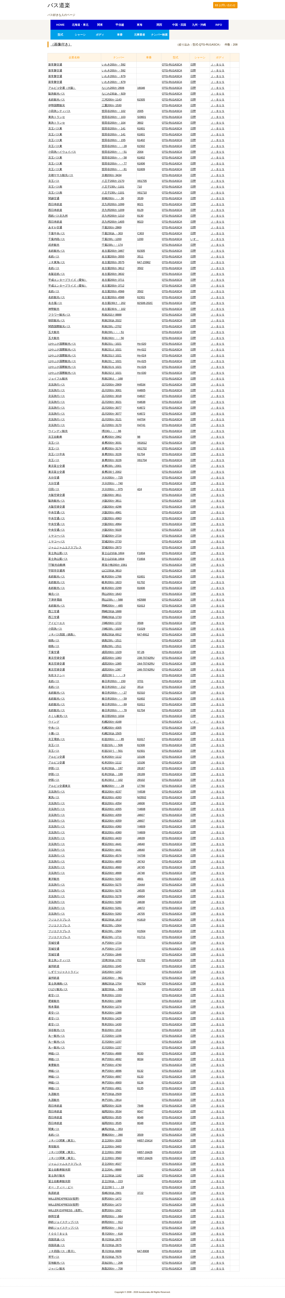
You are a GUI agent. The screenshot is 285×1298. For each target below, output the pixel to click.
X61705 (142, 180)
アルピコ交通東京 (59, 785)
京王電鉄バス (56, 739)
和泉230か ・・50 (113, 338)
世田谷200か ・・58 (114, 157)
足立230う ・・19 (113, 1187)
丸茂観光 (53, 1094)
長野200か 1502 (112, 1210)
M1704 (141, 983)
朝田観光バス (56, 320)
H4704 (141, 419)
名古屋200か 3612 (113, 268)
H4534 (141, 384)
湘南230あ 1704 (112, 983)
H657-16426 (144, 1152)
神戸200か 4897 (112, 1076)
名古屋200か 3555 (113, 256)
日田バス (53, 489)
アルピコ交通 (56, 756)
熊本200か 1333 (112, 995)
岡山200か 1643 (112, 593)
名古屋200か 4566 (113, 291)
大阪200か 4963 (112, 518)
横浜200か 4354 (112, 803)
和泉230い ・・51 (113, 332)
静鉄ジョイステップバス (63, 1222)
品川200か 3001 (112, 390)
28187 (141, 768)
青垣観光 (53, 1146)
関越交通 (53, 198)
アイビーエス (56, 623)
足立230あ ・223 (112, 1181)
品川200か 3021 (112, 402)
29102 (141, 779)
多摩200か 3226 (112, 454)
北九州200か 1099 (113, 204)
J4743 (141, 861)
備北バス (53, 593)
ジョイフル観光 (58, 378)
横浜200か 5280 (112, 902)
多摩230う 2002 (112, 471)
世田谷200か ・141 (114, 128)
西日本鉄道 (55, 204)
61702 (141, 582)
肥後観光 (53, 1001)
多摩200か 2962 (112, 436)
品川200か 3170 (112, 425)
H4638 (141, 402)
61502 (141, 146)
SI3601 (141, 117)
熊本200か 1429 (112, 1018)
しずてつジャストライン (63, 971)
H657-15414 (144, 1140)
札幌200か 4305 (112, 727)
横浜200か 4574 (112, 855)
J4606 (141, 803)
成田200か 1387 (112, 669)
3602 (140, 122)
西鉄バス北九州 (58, 215)
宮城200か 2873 (112, 547)
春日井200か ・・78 (114, 710)
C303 (140, 233)
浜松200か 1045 (112, 966)
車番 (120, 34)
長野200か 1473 (112, 1204)
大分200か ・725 (112, 477)
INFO (218, 24)
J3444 (141, 884)
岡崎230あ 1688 (112, 611)
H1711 (141, 937)
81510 (141, 692)
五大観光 (53, 332)
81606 (141, 588)
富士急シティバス (59, 960)
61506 (141, 745)
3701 (140, 681)
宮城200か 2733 (112, 541)
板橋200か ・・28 (113, 785)
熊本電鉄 (53, 1006)
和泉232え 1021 (112, 372)
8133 (140, 1076)
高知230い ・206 (112, 1262)
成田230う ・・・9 (113, 675)
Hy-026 (141, 366)
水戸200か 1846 (112, 954)
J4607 (141, 815)
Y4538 (141, 791)
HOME (60, 24)
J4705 (141, 913)
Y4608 (141, 809)
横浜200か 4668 (112, 873)
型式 (60, 34)
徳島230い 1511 (112, 640)
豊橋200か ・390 (112, 1134)
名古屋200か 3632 (113, 273)
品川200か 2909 (112, 384)
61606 (141, 163)
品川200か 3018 (112, 396)
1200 (140, 239)
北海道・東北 (80, 24)
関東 (100, 24)
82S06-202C (145, 303)
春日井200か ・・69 (114, 704)
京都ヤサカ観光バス (60, 175)
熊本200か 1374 (112, 1006)
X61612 (142, 442)
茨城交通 (53, 942)
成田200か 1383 (112, 657)
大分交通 (53, 477)
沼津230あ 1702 (112, 960)
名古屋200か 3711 (113, 279)
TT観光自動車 (57, 564)
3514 (140, 686)
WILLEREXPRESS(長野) (63, 1198)
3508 (140, 623)
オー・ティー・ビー (60, 1187)
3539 (140, 198)
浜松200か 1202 (112, 971)
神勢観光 (53, 308)
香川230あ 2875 (112, 1239)
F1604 (141, 553)
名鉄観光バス (56, 99)
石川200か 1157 (112, 1041)
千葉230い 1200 (112, 239)
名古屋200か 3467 (113, 250)
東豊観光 (53, 1064)
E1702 (141, 960)
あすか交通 (55, 227)
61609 (141, 169)
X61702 (142, 448)
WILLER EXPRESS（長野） (66, 1210)
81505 (141, 250)
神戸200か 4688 (112, 1053)
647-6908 (143, 1251)
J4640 (141, 844)
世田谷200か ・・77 (114, 163)
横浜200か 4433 (112, 838)
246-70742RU (145, 669)
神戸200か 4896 (112, 1070)
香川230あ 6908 (112, 1251)
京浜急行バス (56, 384)
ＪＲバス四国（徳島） (62, 634)
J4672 (141, 908)
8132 (140, 1070)
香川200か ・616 (112, 1233)
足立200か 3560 (112, 1152)
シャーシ (80, 34)
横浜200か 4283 (112, 797)
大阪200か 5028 (112, 529)
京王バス (53, 180)
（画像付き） (61, 44)
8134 (140, 1082)
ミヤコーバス (56, 535)
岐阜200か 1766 (112, 576)
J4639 (141, 838)
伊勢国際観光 (56, 105)
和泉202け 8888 (112, 314)
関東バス (53, 1129)
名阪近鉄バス (56, 273)
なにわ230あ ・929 (114, 93)
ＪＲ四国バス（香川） (62, 1251)
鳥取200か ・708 (112, 1268)
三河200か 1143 (112, 99)
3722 (140, 1193)
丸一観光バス (56, 1035)
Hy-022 (141, 349)
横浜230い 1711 (112, 937)
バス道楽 (59, 5)
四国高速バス (56, 1239)
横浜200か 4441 (112, 844)
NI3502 (141, 797)
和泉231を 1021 (112, 366)
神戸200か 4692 (112, 1059)
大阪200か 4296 (112, 506)
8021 (140, 204)
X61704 (142, 460)
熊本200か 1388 (112, 1012)
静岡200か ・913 (112, 1227)
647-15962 (143, 262)
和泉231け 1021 (112, 355)
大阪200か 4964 (112, 524)
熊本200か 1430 (112, 1024)
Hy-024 (141, 355)
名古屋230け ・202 (114, 303)
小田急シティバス (59, 111)
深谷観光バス (56, 1030)
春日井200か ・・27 (114, 692)
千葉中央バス (56, 233)
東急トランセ (56, 117)
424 (139, 489)
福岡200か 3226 (112, 1105)
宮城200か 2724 (112, 535)
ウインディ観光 (58, 431)
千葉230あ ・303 (112, 233)
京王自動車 (55, 436)
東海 (139, 24)
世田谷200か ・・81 (114, 169)
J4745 (141, 867)
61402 (141, 140)
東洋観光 (53, 878)
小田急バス (55, 628)
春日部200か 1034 (113, 716)
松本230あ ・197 (112, 768)
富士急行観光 (56, 1175)
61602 (141, 157)
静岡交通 (53, 1216)
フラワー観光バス (59, 314)
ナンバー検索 (159, 34)
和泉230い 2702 (112, 326)
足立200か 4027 (112, 1163)
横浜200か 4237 (112, 791)
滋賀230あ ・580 (112, 989)
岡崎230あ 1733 (112, 617)
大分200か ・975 (112, 489)
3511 (140, 256)
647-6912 (143, 634)
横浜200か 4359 (112, 815)
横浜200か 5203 (112, 878)
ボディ (100, 34)
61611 (141, 704)
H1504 (141, 931)
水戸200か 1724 (112, 942)
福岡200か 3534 (112, 1111)
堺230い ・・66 (111, 431)
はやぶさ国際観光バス (62, 343)
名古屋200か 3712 (113, 285)
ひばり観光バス (58, 989)
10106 (141, 756)
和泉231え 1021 (112, 349)
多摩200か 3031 (112, 442)
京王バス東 (55, 128)
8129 (140, 210)
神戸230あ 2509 (112, 1094)
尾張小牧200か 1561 (114, 564)
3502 (140, 268)
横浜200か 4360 (112, 826)
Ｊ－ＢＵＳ (217, 64)
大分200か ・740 (112, 483)
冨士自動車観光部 (59, 1169)
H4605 (141, 390)
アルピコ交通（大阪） (62, 87)
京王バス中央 (56, 454)
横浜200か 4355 (112, 809)
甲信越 (120, 24)
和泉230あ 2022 (112, 320)
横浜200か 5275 (112, 884)
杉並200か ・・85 (113, 739)
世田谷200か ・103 (114, 117)
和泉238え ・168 (112, 378)
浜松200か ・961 (112, 977)
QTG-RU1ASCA (172, 64)
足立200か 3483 (112, 1146)
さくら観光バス (58, 716)
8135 (140, 1088)
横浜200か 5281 (112, 908)
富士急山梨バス (58, 553)
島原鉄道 (53, 1193)
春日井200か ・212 (114, 686)
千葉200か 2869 (112, 227)
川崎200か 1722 (112, 623)
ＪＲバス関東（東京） (62, 1140)
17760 (141, 785)
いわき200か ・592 (114, 64)
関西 (159, 24)
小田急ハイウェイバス (62, 151)
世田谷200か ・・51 (114, 151)
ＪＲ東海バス (56, 262)
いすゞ (194, 239)
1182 (140, 1175)
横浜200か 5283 (112, 913)
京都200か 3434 (112, 175)
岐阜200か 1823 (112, 582)
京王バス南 (55, 186)
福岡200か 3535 (112, 1117)
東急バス (53, 797)
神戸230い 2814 (112, 1099)
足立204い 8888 (112, 1169)
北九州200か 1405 (113, 221)
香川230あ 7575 (112, 1256)
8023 (140, 221)
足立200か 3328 (112, 1140)
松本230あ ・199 (112, 774)
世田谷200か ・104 (114, 122)
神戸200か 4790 (112, 1064)
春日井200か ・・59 (114, 698)
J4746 (141, 873)
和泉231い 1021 (112, 343)
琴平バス (53, 1256)
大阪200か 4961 (112, 512)
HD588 (141, 599)
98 (138, 436)
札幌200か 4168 (112, 721)
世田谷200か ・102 (114, 111)
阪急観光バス (56, 93)
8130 (140, 215)
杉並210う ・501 (112, 750)
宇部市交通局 (56, 570)
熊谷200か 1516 (112, 1030)
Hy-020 (141, 343)
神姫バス (53, 1053)
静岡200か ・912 (112, 1222)
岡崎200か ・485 (112, 605)
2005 (140, 111)
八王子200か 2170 (113, 180)
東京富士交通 (56, 465)
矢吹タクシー (56, 675)
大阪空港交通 (56, 495)
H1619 (141, 919)
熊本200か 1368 (112, 1001)
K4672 (141, 407)
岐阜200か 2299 (112, 588)
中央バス (53, 727)
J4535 (141, 890)
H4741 (141, 425)
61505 (141, 99)
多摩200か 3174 (112, 448)
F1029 (141, 628)
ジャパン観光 (56, 1268)
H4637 (141, 396)
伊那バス (53, 768)
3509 (140, 1134)
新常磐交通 (55, 64)
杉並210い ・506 (112, 745)
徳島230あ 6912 (112, 634)
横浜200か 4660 (112, 867)
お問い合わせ (227, 5)
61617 (141, 739)
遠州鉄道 (53, 966)
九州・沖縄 (199, 24)
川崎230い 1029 (112, 628)
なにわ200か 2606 (113, 87)
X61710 (142, 192)
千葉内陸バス (56, 239)
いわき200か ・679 (114, 76)
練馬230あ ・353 (112, 1129)
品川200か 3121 (112, 419)
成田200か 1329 (112, 652)
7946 (140, 1105)
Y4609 (141, 826)
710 (139, 186)
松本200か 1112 (112, 756)
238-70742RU (145, 657)
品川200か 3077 (112, 407)
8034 (140, 1059)
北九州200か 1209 (113, 210)
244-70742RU (145, 663)
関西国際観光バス (59, 326)
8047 (140, 1111)
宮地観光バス (56, 1262)
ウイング (53, 721)
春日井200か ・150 (114, 681)
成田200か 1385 (112, 663)
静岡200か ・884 (112, 1216)
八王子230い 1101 (113, 186)
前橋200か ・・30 (113, 198)
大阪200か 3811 (112, 495)
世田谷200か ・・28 (114, 146)
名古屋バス (55, 303)
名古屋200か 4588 (113, 297)
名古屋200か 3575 (113, 262)
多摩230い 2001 (112, 465)
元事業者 (139, 34)
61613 (141, 605)
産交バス (53, 995)
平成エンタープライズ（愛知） (67, 279)
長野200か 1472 (112, 1198)
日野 (193, 64)
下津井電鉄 (55, 599)
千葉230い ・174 (112, 244)
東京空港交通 (56, 657)
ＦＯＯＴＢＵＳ (58, 1233)
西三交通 (53, 611)
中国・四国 (179, 24)
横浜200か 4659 (112, 861)
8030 (140, 1053)
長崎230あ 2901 (112, 1193)
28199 (141, 774)
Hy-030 (141, 372)
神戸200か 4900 (112, 1082)
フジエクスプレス (59, 919)
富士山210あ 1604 (113, 553)
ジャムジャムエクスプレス (65, 547)
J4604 (141, 896)
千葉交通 (53, 652)
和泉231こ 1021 (112, 361)
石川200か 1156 (112, 1035)
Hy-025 (141, 361)
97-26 (140, 652)
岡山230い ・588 (112, 599)
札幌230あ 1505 (112, 733)
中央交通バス (56, 512)
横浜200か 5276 (112, 890)
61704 (141, 454)
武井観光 (53, 244)
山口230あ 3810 (112, 570)
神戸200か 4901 (112, 1088)
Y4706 (141, 855)
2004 (140, 151)
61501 (141, 297)
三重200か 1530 (112, 105)
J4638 (141, 902)
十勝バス (53, 733)
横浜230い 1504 (112, 925)
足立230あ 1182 (112, 1175)
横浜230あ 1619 (112, 919)
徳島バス (53, 640)
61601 (141, 128)
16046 (141, 87)
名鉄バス (53, 256)
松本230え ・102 (112, 779)
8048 (140, 1117)
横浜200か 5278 (112, 896)
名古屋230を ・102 (114, 308)
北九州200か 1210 (113, 215)
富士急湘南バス (58, 983)
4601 (140, 878)
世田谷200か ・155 (114, 140)
